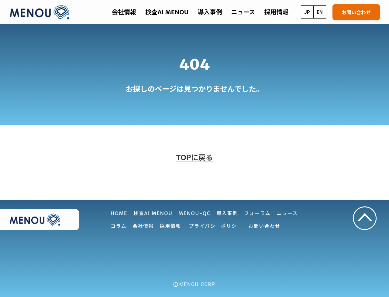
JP (307, 12)
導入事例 (210, 12)
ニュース (243, 12)
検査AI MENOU (166, 12)
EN (320, 12)
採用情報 (276, 12)
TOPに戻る (194, 157)
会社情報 (143, 226)
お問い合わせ (356, 12)
